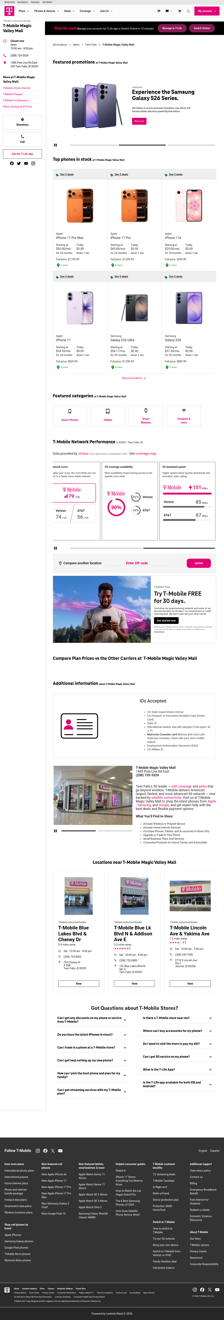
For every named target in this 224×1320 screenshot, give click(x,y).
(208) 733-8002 (72, 956)
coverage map (146, 453)
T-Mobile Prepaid (12, 94)
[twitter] (19, 163)
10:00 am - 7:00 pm (189, 948)
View (79, 983)
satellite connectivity (166, 797)
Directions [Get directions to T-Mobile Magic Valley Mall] (22, 122)
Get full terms (159, 632)
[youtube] (26, 163)
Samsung (144, 805)
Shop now (139, 121)
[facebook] (12, 163)
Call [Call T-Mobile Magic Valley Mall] (22, 139)
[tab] (92, 1020)
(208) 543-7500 (184, 954)
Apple (212, 801)
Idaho (76, 44)
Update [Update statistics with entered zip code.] (199, 563)
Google (164, 805)
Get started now (166, 620)
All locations (60, 44)
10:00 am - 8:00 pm (21, 44)
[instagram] (33, 163)
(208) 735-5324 (15, 55)
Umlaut (83, 453)
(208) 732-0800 (128, 960)
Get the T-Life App (22, 153)
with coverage (181, 786)
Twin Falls (91, 44)
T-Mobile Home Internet (16, 88)
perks (203, 786)
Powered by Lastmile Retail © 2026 (112, 1313)
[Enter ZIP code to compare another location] (136, 563)
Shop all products (134, 378)
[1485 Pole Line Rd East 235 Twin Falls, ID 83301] (22, 64)
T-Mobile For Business (16, 100)
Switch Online (202, 28)
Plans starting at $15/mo (17, 106)
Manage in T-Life (172, 28)
